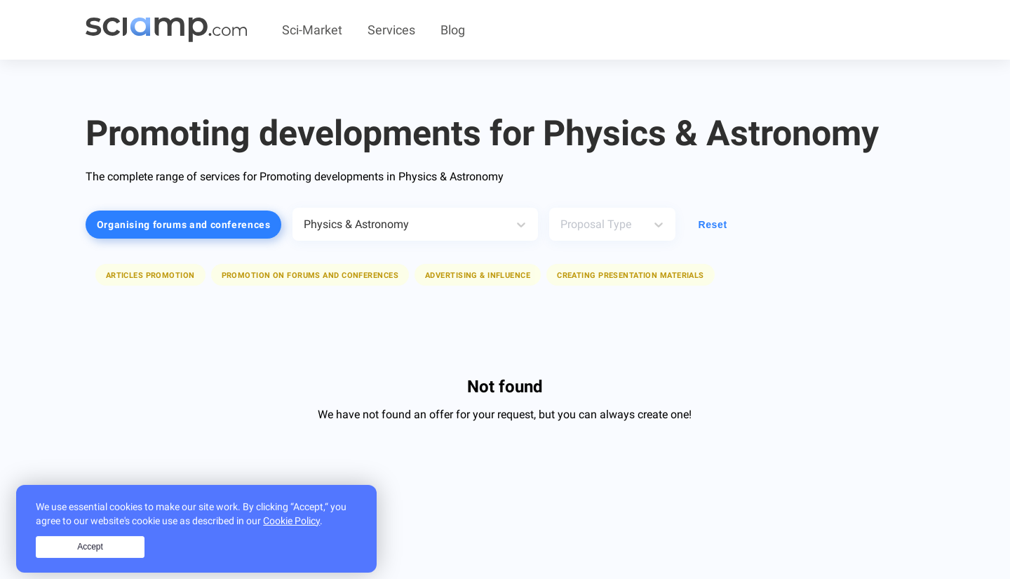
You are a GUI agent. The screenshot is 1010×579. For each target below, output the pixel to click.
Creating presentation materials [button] (630, 275)
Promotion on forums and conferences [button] (310, 275)
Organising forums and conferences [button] (184, 224)
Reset (712, 224)
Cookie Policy (291, 534)
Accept (90, 560)
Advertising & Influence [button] (477, 275)
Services (391, 29)
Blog (452, 29)
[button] (150, 275)
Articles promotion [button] (150, 275)
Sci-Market (312, 29)
